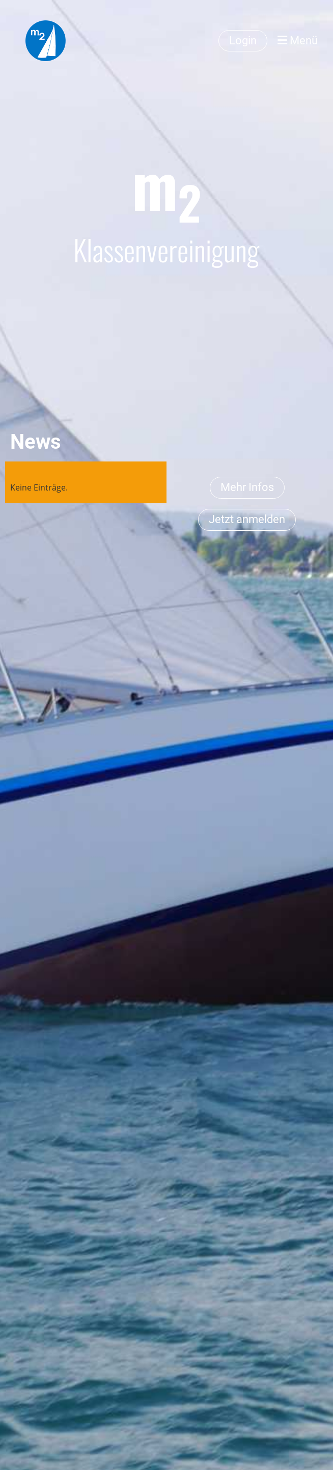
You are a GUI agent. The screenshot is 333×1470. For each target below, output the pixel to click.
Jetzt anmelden (247, 519)
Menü (297, 40)
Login (243, 40)
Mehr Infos (247, 487)
